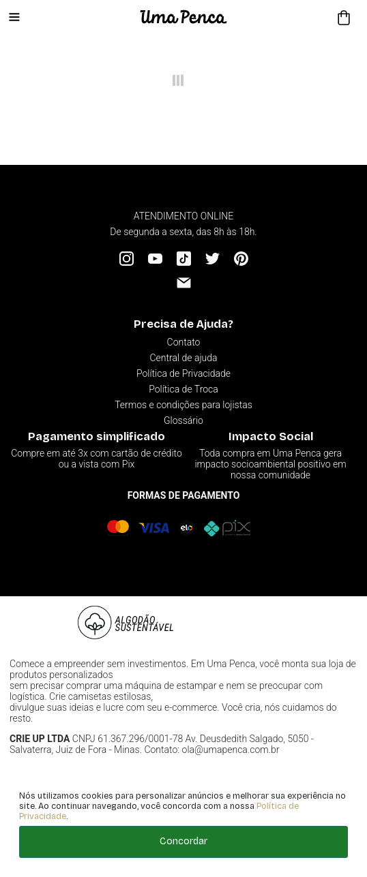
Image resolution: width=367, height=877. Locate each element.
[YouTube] (155, 258)
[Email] (184, 282)
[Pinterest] (241, 258)
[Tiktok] (184, 258)
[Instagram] (126, 258)
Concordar (183, 841)
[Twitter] (212, 258)
